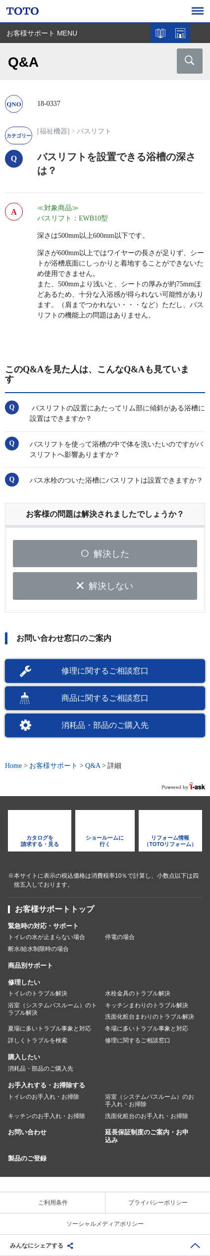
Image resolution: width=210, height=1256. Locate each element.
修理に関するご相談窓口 (105, 671)
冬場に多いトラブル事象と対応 (146, 1028)
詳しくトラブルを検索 (37, 1040)
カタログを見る (160, 33)
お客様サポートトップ (54, 909)
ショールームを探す (180, 33)
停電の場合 (120, 937)
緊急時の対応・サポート (43, 926)
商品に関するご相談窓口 (105, 698)
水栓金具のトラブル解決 (137, 993)
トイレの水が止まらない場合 (46, 937)
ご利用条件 (53, 1202)
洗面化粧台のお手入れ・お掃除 (146, 1116)
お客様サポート (53, 765)
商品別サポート (30, 965)
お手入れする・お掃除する (46, 1085)
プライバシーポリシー (158, 1202)
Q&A (92, 765)
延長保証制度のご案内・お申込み (147, 1136)
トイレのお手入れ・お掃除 (43, 1096)
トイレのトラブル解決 (37, 993)
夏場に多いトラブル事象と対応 (49, 1028)
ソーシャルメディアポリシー (105, 1223)
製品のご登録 (27, 1158)
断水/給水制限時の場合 (38, 948)
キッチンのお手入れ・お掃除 (46, 1116)
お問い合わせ (27, 1132)
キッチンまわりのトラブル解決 (146, 1005)
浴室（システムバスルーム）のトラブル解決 (52, 1009)
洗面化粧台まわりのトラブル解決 (149, 1016)
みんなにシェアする (36, 1245)
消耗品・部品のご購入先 (105, 725)
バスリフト (94, 131)
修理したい (24, 982)
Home (13, 765)
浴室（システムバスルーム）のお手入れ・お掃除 (149, 1100)
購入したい (24, 1057)
